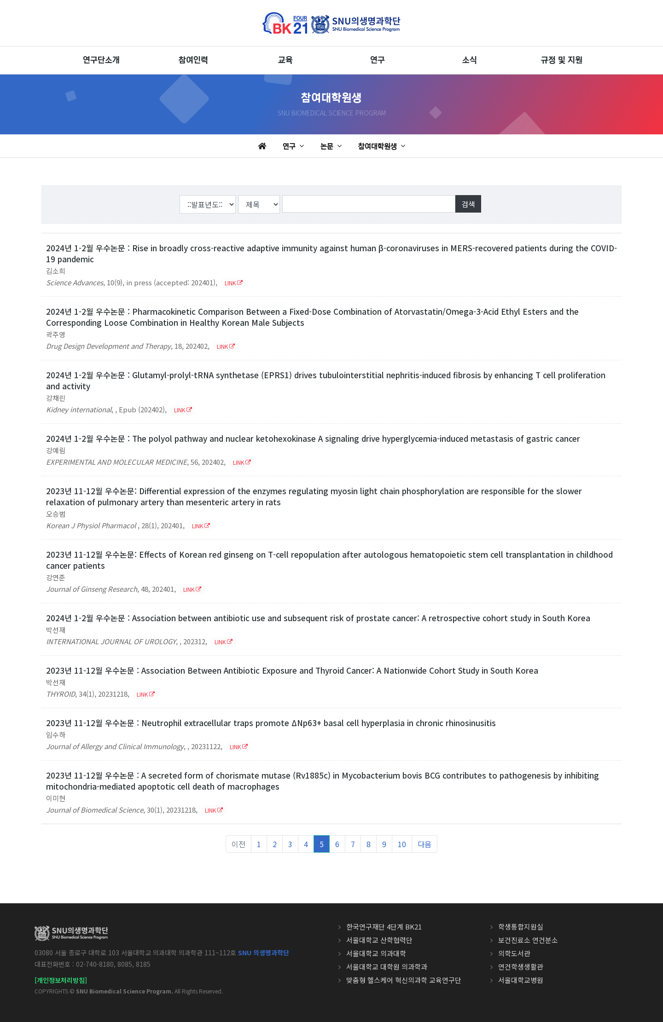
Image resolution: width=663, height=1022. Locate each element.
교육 (285, 60)
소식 (469, 60)
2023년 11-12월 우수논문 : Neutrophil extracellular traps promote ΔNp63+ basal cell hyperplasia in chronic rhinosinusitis (271, 722)
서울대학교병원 (520, 980)
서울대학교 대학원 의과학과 (386, 966)
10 (402, 843)
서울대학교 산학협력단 (379, 940)
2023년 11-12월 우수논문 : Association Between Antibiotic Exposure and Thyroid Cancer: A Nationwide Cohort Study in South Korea (292, 670)
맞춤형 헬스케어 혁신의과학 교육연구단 (403, 980)
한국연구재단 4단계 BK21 (384, 926)
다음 (424, 843)
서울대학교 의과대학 (376, 953)
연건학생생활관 (520, 966)
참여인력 (193, 60)
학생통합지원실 (520, 926)
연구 (377, 60)
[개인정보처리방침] (61, 980)
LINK (234, 283)
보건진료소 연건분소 (528, 940)
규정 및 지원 (561, 60)
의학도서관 (514, 953)
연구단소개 (101, 60)
